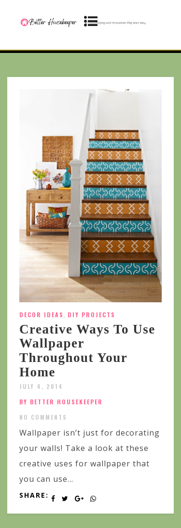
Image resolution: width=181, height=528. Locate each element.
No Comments (43, 417)
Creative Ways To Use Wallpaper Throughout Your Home (87, 350)
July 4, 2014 (41, 386)
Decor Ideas (41, 314)
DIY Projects (91, 314)
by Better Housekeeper (61, 402)
